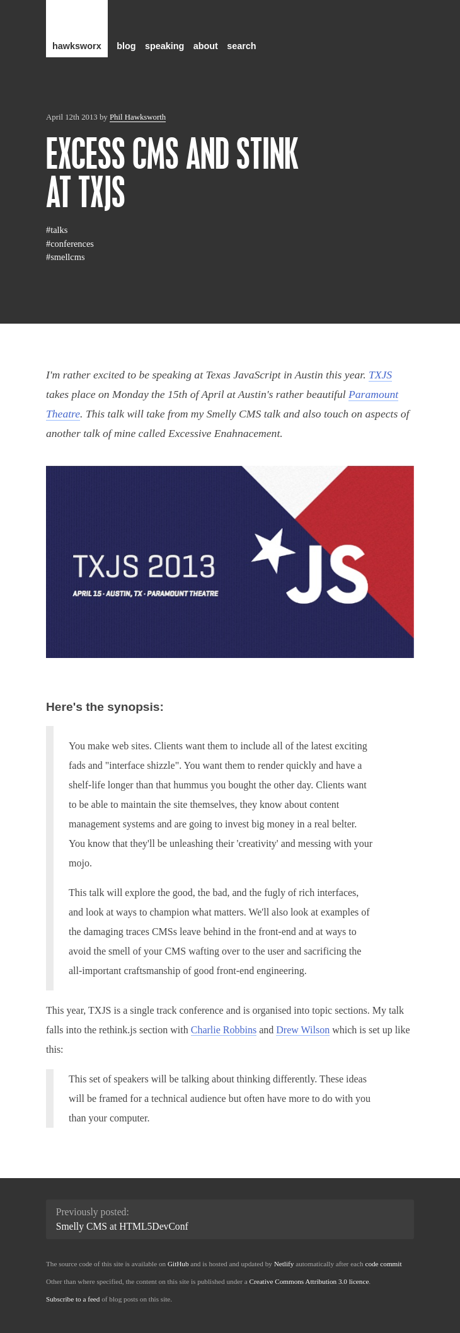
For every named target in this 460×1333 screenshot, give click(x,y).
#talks (56, 230)
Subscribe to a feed (73, 1299)
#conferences (70, 244)
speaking (164, 46)
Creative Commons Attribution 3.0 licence (309, 1281)
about (205, 46)
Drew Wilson (303, 1029)
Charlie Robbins (223, 1029)
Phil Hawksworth (138, 117)
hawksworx (76, 46)
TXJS (380, 374)
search (241, 46)
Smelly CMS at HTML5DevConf (122, 1226)
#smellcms (65, 257)
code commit (383, 1264)
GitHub (178, 1264)
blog (126, 46)
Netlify (284, 1264)
